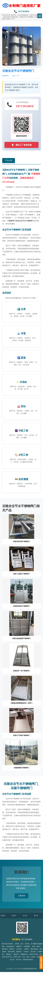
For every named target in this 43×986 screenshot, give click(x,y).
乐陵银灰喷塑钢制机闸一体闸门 (21, 703)
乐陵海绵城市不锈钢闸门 (21, 606)
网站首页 (13, 15)
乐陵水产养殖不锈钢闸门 (21, 735)
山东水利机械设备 (23, 15)
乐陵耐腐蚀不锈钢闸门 (21, 768)
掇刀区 (38, 915)
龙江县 (27, 915)
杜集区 (5, 915)
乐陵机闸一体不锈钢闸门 (21, 671)
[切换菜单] (39, 16)
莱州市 (16, 915)
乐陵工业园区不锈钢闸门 (21, 574)
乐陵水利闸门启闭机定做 (10, 17)
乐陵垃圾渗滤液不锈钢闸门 (21, 638)
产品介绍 (8, 160)
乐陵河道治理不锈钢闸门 (21, 541)
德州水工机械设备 (35, 15)
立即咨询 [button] (21, 896)
